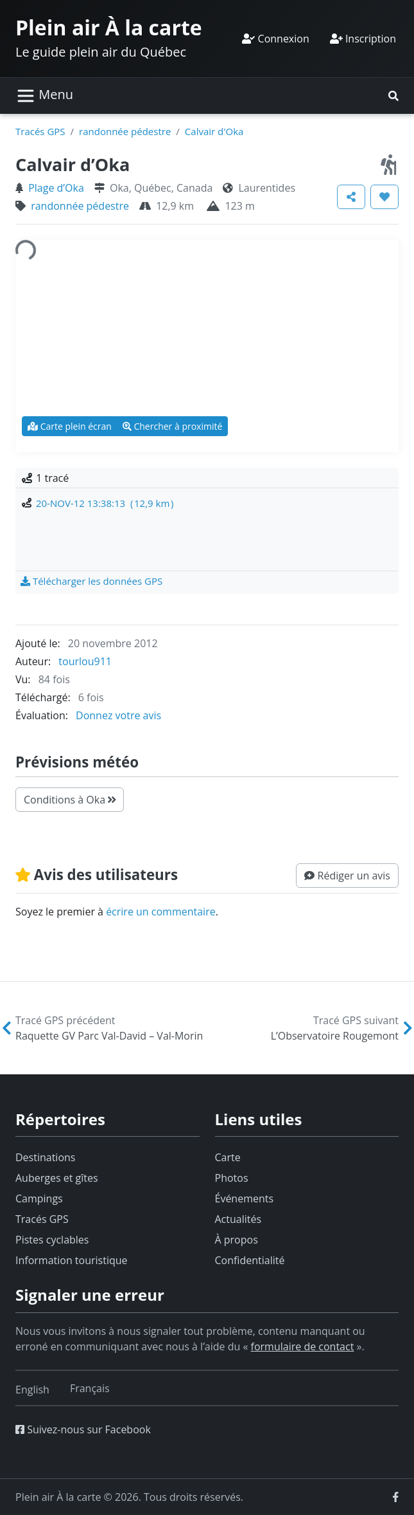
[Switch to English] (32, 1389)
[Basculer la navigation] (44, 96)
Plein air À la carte (108, 27)
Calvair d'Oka (214, 131)
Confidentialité (250, 1260)
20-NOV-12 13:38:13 (104, 503)
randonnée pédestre (125, 131)
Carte (228, 1157)
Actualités (238, 1219)
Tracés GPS (40, 131)
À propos (236, 1240)
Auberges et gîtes (56, 1178)
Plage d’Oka (56, 188)
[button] (393, 96)
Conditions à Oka (70, 800)
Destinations (45, 1157)
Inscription (363, 39)
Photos (231, 1178)
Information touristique (71, 1260)
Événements (244, 1198)
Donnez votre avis (118, 715)
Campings (39, 1198)
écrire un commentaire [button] (161, 911)
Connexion (275, 39)
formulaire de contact (302, 1346)
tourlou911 (85, 661)
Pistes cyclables (52, 1240)
